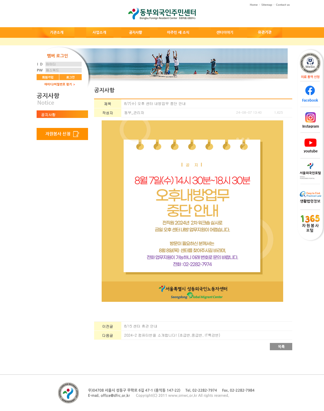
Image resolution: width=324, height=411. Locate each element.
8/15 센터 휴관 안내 (141, 325)
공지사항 (48, 114)
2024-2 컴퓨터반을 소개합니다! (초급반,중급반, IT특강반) (172, 335)
